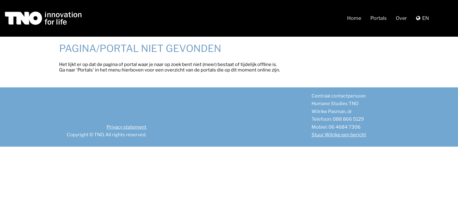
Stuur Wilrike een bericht (339, 135)
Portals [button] (378, 18)
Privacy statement (126, 127)
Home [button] (354, 18)
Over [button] (401, 18)
